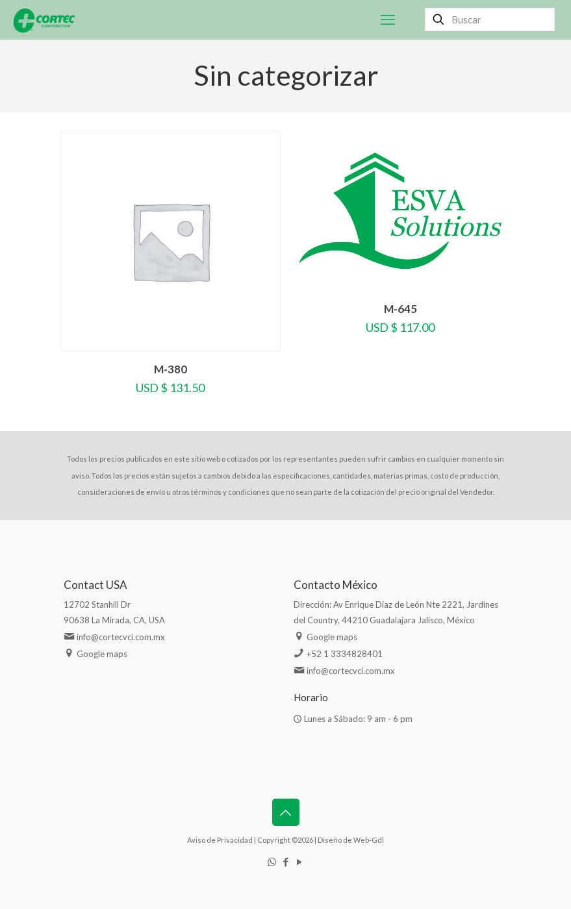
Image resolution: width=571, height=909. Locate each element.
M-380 (170, 369)
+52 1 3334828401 (345, 654)
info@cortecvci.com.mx (121, 637)
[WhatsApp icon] (272, 861)
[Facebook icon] (285, 861)
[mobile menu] (388, 19)
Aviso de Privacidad (220, 840)
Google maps (102, 654)
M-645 (400, 309)
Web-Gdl (368, 840)
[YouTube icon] (299, 861)
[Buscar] (490, 19)
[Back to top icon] (285, 812)
